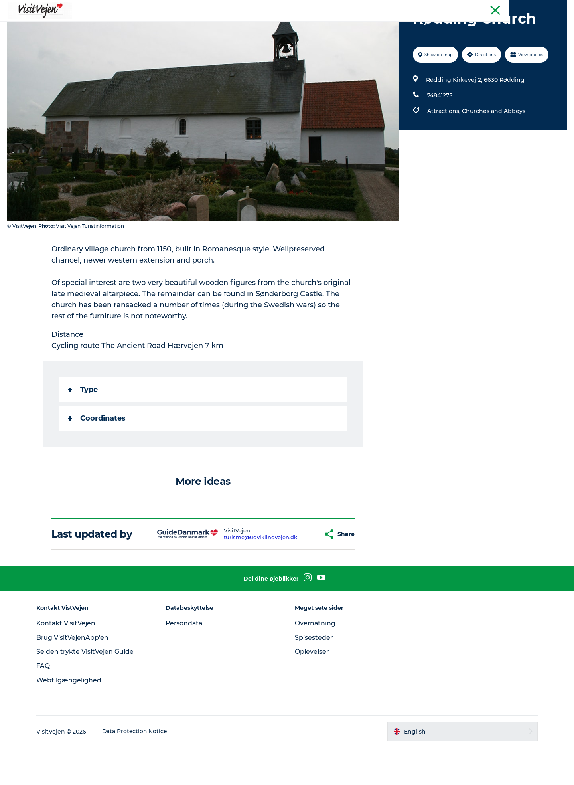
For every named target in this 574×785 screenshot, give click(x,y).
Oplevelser (312, 689)
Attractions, (444, 148)
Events (361, 26)
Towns (329, 26)
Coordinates (97, 456)
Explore (395, 26)
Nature (297, 26)
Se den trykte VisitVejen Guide (89, 689)
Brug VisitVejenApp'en (76, 675)
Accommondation (247, 26)
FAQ (46, 704)
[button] (302, 572)
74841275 (439, 133)
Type (83, 427)
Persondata (187, 661)
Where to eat (187, 26)
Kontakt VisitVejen (70, 661)
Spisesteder (314, 675)
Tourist (558, 7)
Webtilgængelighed (72, 718)
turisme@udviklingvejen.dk (245, 575)
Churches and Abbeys (493, 148)
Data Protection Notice (139, 769)
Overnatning (316, 661)
